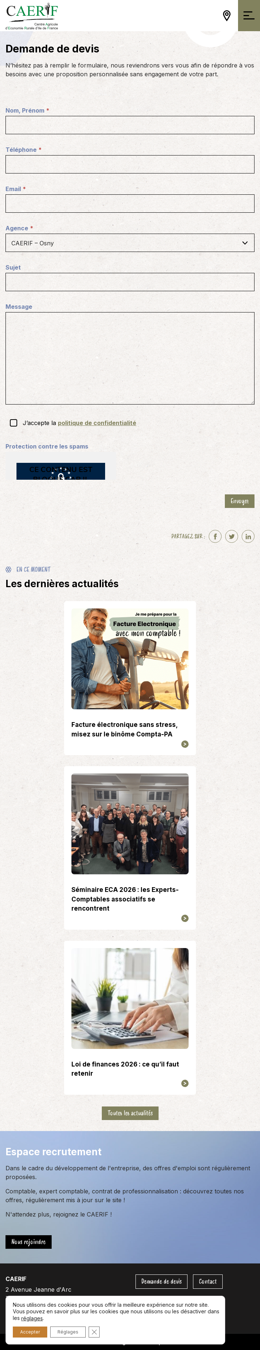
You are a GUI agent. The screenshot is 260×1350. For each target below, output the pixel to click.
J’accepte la (79, 423)
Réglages (67, 1332)
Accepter (30, 1332)
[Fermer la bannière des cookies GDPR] (94, 1332)
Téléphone (23, 150)
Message (18, 306)
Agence (19, 228)
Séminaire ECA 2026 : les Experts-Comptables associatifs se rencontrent (125, 899)
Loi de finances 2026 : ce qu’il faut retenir (125, 1069)
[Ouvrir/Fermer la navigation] (249, 15)
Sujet (13, 267)
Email (15, 189)
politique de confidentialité (97, 423)
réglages (32, 1318)
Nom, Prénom (27, 111)
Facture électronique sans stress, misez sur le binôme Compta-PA (124, 729)
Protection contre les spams (46, 446)
